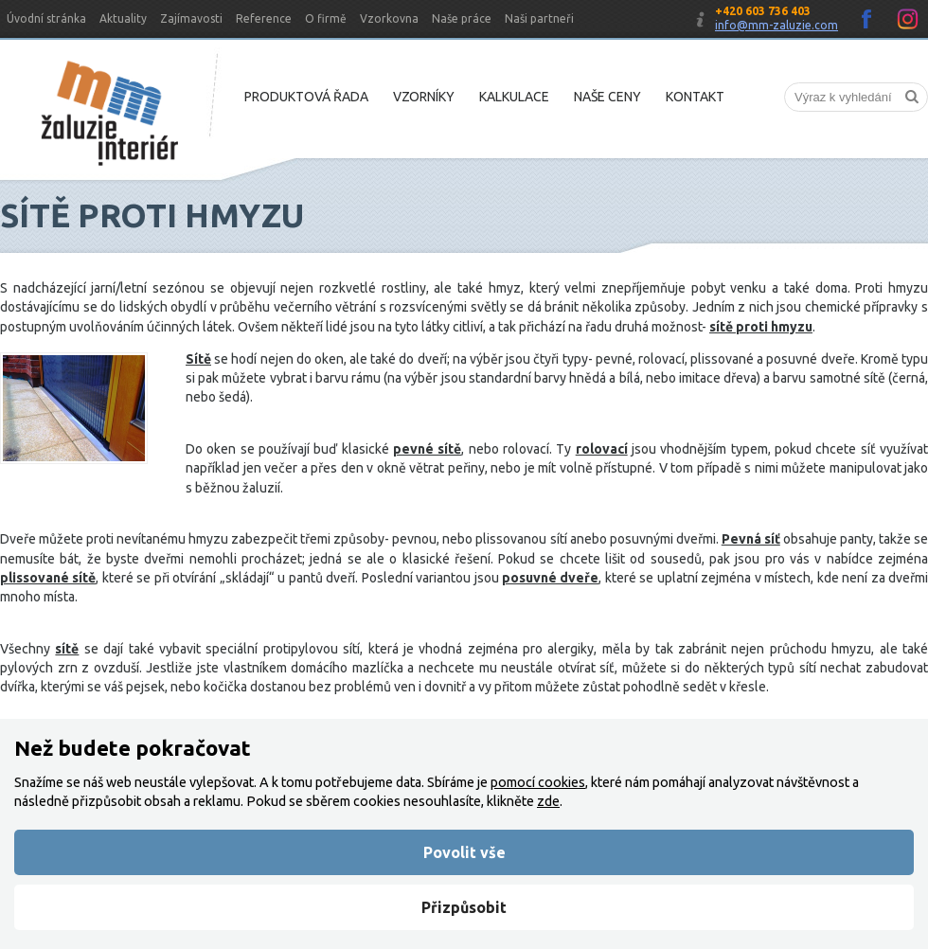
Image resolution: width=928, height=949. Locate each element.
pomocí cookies (538, 782)
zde (548, 801)
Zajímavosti (191, 18)
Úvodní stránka (46, 18)
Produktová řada (306, 96)
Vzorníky (424, 96)
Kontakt (695, 96)
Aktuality (123, 18)
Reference (264, 18)
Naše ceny (607, 96)
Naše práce (461, 18)
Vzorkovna (389, 18)
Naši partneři (539, 18)
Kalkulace (514, 96)
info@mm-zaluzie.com (776, 25)
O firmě (326, 18)
